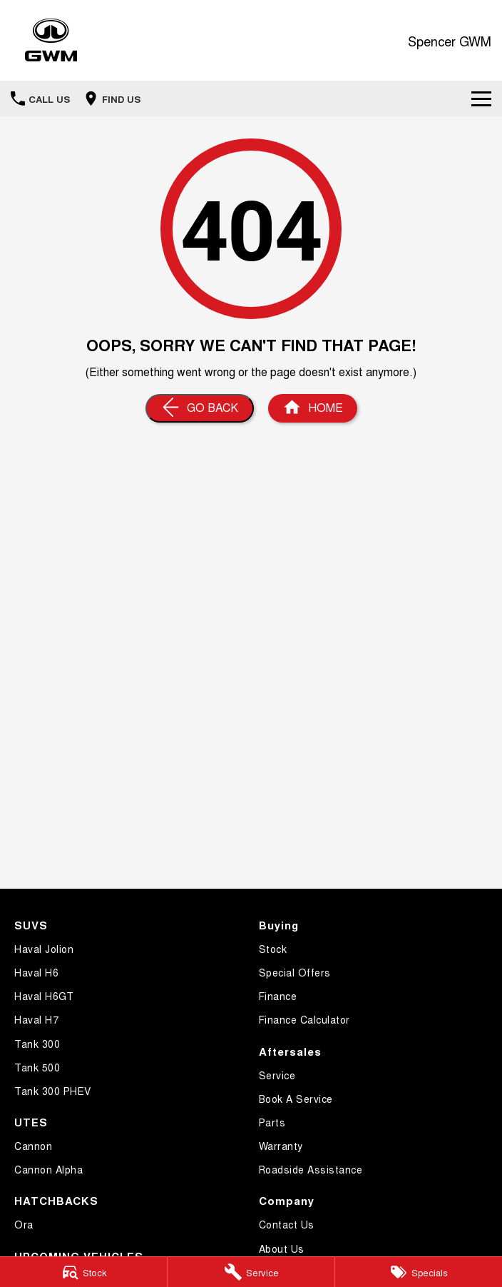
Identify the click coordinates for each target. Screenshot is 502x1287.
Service (277, 1075)
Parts (272, 1122)
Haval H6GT (43, 996)
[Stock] (83, 1272)
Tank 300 (37, 1043)
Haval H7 (36, 1019)
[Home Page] (51, 40)
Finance (278, 996)
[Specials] (418, 1272)
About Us (281, 1248)
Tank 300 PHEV (52, 1091)
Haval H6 (36, 972)
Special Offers (295, 972)
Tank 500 (37, 1067)
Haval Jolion (43, 949)
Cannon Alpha (48, 1169)
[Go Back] (199, 408)
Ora (24, 1224)
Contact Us (286, 1224)
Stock (273, 949)
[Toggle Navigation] (481, 98)
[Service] (251, 1272)
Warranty (281, 1146)
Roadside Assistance (311, 1169)
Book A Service (296, 1098)
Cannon (33, 1146)
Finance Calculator (304, 1019)
